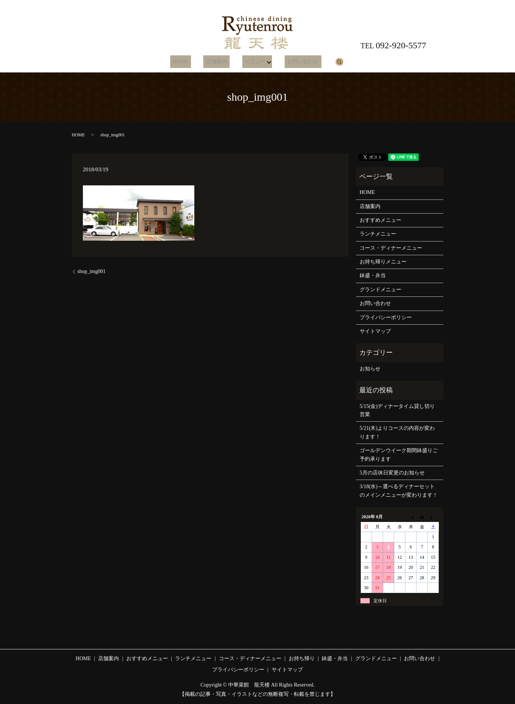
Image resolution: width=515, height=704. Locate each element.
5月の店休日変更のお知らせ (392, 473)
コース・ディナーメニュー (391, 248)
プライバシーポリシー (386, 317)
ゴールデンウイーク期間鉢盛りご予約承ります (399, 454)
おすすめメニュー (380, 220)
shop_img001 (91, 271)
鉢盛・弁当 (373, 275)
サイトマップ (375, 331)
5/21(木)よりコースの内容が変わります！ (397, 432)
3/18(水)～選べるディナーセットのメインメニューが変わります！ (399, 490)
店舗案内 (217, 62)
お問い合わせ (296, 62)
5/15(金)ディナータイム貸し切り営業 (397, 410)
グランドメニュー (380, 289)
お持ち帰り (302, 658)
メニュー (250, 62)
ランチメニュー (378, 234)
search (330, 61)
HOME (186, 62)
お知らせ (370, 369)
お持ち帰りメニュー (383, 262)
